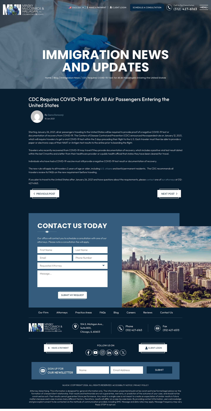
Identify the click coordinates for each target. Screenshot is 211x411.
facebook (88, 356)
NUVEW (64, 387)
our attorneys (169, 179)
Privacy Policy (142, 387)
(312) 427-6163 (185, 9)
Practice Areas (83, 316)
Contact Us (168, 316)
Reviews (149, 316)
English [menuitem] (76, 7)
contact (150, 179)
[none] (76, 7)
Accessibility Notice (122, 387)
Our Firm (41, 316)
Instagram (102, 356)
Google (116, 356)
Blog (116, 316)
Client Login (119, 7)
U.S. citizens (107, 168)
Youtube (95, 356)
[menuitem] (76, 7)
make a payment (59, 350)
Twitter (123, 356)
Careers (131, 316)
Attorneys (61, 316)
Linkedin (109, 356)
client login (154, 350)
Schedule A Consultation (147, 7)
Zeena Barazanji (56, 114)
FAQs (103, 316)
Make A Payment (96, 7)
